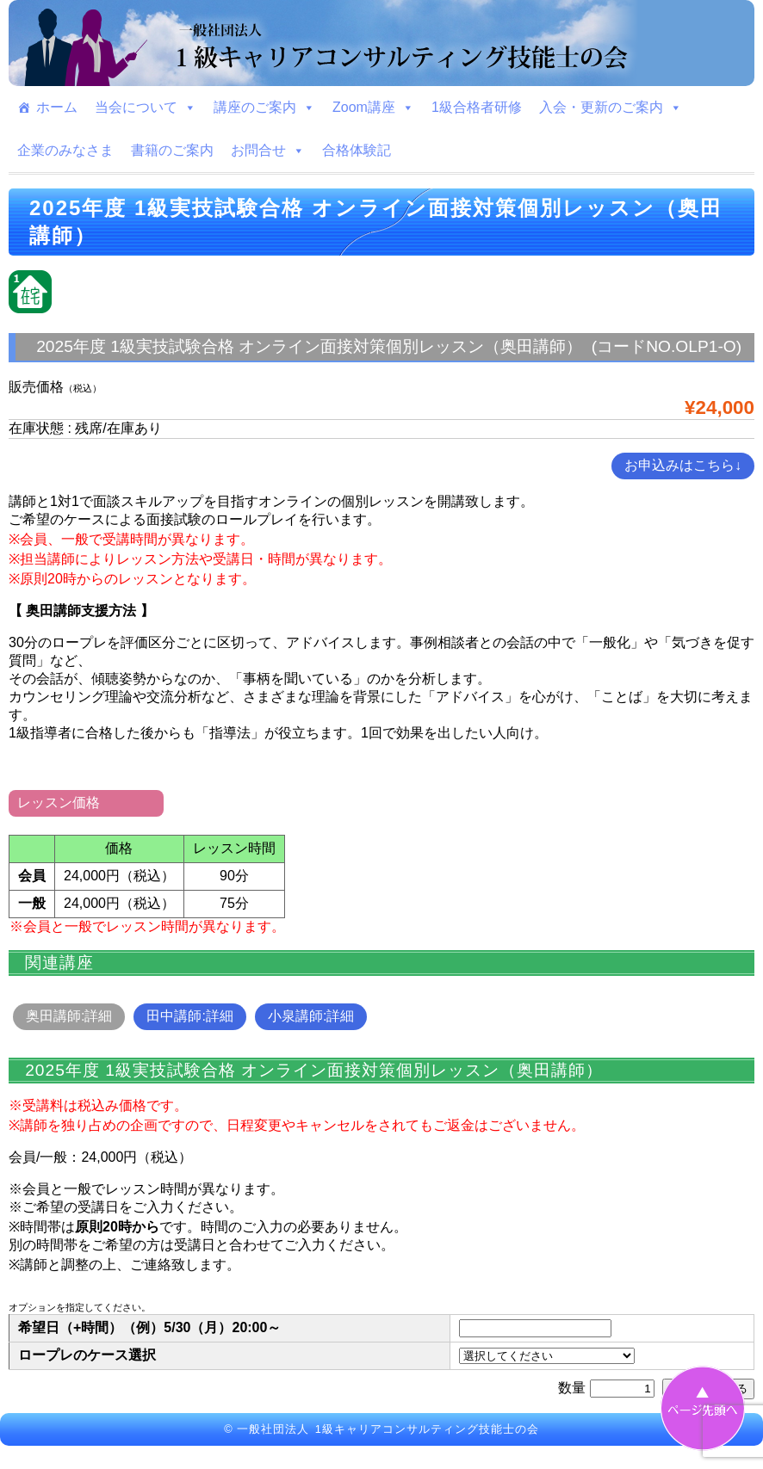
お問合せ (268, 150)
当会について (145, 107)
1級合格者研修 (476, 107)
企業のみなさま (65, 150)
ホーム (57, 107)
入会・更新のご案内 (610, 107)
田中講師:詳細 (189, 1016)
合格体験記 (356, 150)
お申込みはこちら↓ (682, 465)
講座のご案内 (264, 107)
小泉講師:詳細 (311, 1016)
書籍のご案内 (172, 150)
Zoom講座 (373, 107)
